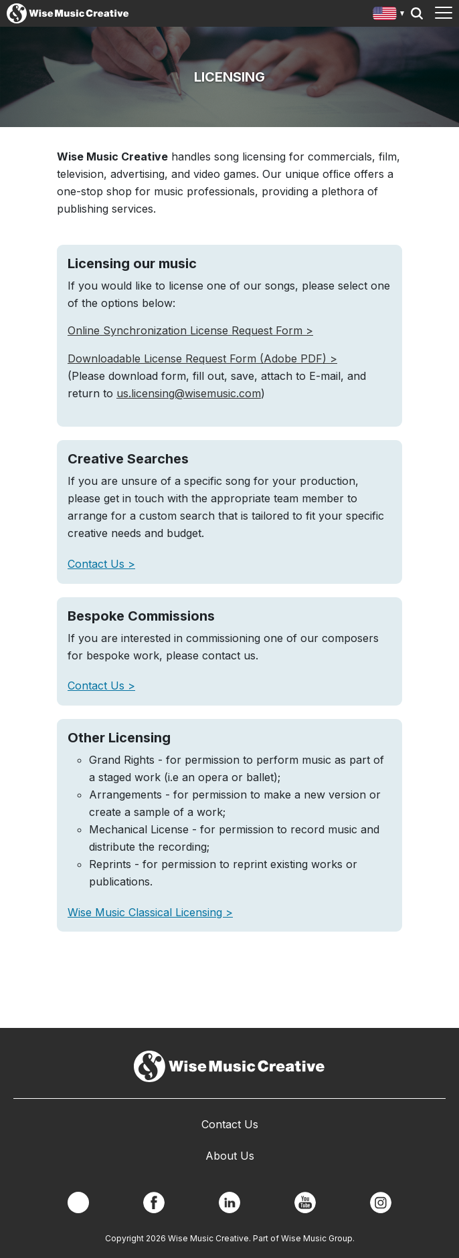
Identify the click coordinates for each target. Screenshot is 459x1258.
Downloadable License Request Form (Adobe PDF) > (202, 358)
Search (417, 13)
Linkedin (229, 1202)
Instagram (380, 1202)
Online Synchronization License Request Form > (190, 330)
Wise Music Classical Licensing (146, 912)
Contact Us (98, 563)
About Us (229, 1155)
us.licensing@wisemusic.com (188, 393)
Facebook (154, 1202)
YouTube (305, 1202)
